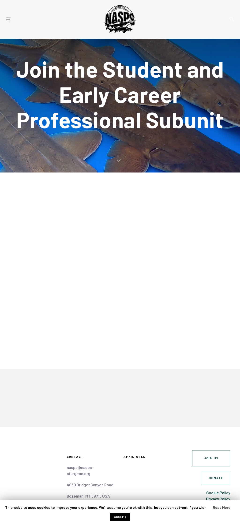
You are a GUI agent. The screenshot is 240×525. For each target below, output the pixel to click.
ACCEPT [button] (120, 517)
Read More (221, 507)
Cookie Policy (218, 492)
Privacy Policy (218, 498)
